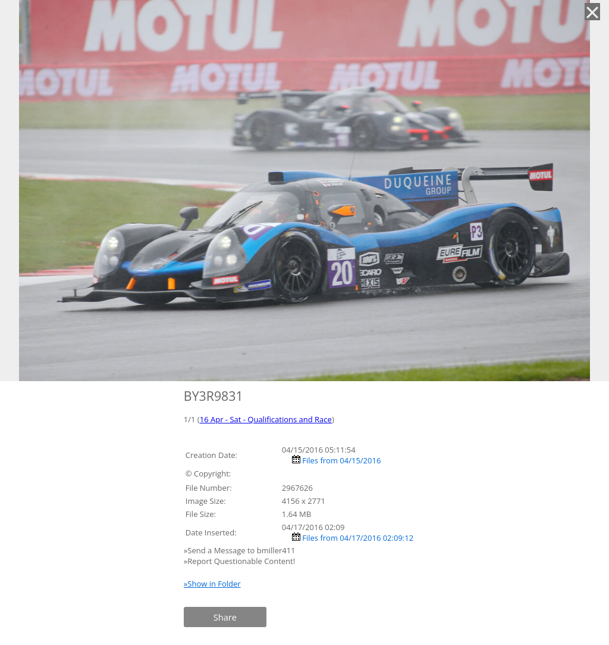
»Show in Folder (212, 583)
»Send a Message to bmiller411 (240, 550)
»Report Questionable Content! (239, 561)
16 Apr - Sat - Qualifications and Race (266, 419)
